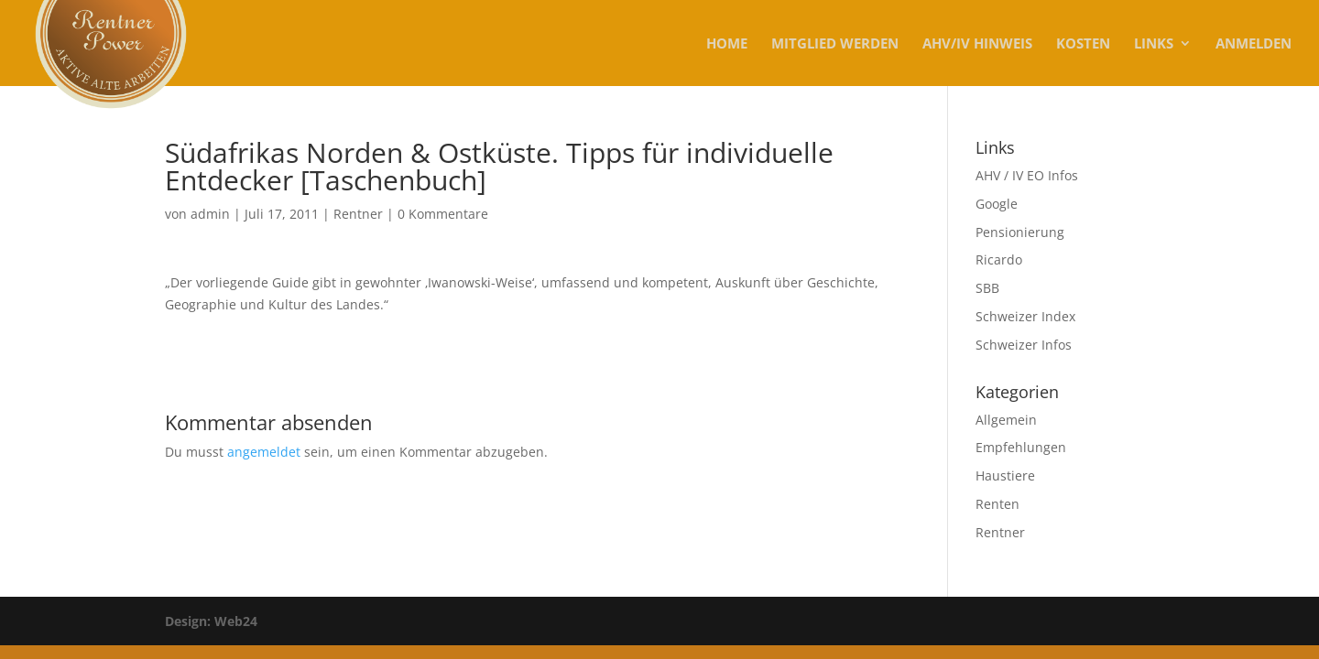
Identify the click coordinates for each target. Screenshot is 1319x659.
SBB (987, 288)
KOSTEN (1083, 44)
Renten (997, 504)
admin (210, 213)
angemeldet (263, 451)
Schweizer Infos (1024, 344)
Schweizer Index (1025, 316)
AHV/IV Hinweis (977, 44)
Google (997, 203)
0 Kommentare (443, 213)
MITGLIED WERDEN (835, 44)
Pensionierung (1020, 232)
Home (726, 44)
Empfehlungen (1021, 447)
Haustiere (1005, 475)
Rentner (358, 213)
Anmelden (1253, 44)
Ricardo (999, 259)
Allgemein (1006, 419)
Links (1153, 44)
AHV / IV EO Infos (1027, 175)
